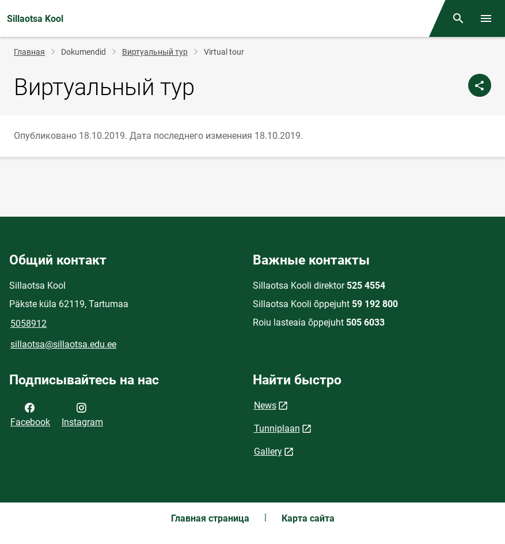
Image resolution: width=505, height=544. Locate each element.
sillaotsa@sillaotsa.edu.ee (63, 344)
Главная (29, 51)
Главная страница (210, 518)
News (265, 405)
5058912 (28, 323)
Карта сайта (308, 518)
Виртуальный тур (155, 51)
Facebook (30, 414)
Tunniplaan (277, 428)
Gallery (268, 451)
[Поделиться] (479, 85)
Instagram (82, 414)
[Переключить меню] (486, 18)
